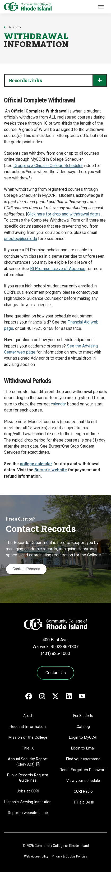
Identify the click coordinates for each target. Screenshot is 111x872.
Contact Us (55, 672)
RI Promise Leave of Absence (57, 268)
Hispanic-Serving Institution (28, 802)
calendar (58, 404)
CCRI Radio (83, 791)
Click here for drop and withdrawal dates (63, 214)
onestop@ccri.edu (20, 238)
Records (15, 27)
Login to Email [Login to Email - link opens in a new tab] (83, 748)
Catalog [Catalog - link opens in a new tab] (83, 726)
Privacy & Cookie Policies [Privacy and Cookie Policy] (69, 856)
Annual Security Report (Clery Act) (28, 762)
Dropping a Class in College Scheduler (48, 165)
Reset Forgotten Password (83, 769)
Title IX (28, 748)
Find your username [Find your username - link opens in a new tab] (83, 759)
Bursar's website (50, 470)
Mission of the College (27, 737)
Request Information (28, 726)
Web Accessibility (36, 856)
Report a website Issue (28, 812)
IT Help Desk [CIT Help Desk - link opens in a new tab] (83, 802)
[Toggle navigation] (100, 7)
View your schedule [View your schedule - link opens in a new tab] (83, 780)
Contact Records (26, 569)
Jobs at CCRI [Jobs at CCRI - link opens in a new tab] (28, 791)
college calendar (36, 464)
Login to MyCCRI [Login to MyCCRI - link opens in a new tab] (83, 737)
